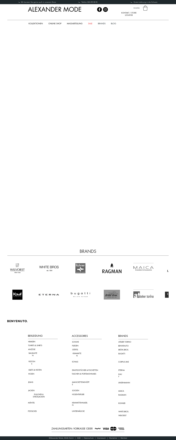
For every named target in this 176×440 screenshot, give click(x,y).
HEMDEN (31, 341)
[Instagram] (105, 9)
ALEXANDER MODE (55, 9)
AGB (79, 438)
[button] (145, 8)
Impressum (102, 438)
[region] (128, 16)
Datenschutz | (90, 438)
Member (124, 438)
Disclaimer (113, 438)
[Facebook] (99, 9)
